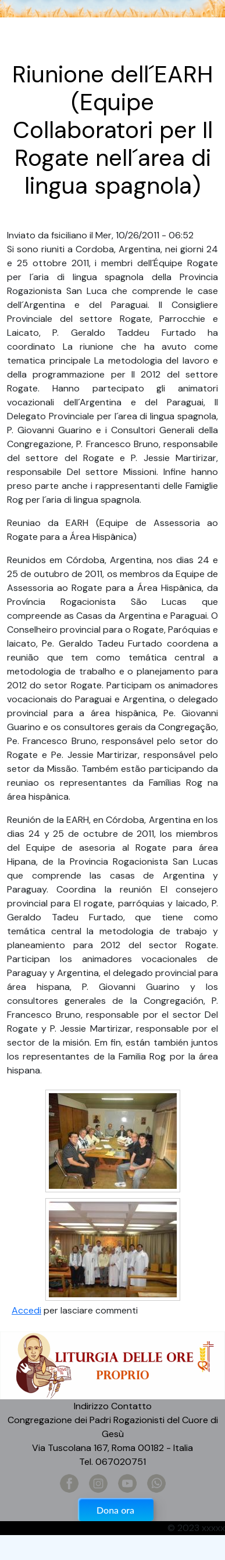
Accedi (26, 1310)
